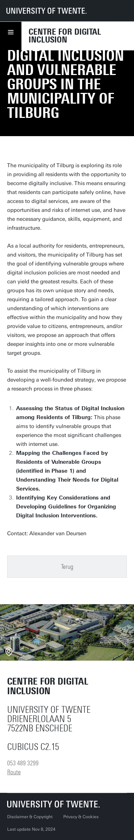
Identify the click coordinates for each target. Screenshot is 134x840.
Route (14, 772)
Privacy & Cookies (81, 816)
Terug (67, 567)
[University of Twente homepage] (46, 10)
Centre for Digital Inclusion (65, 36)
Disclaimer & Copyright (30, 816)
